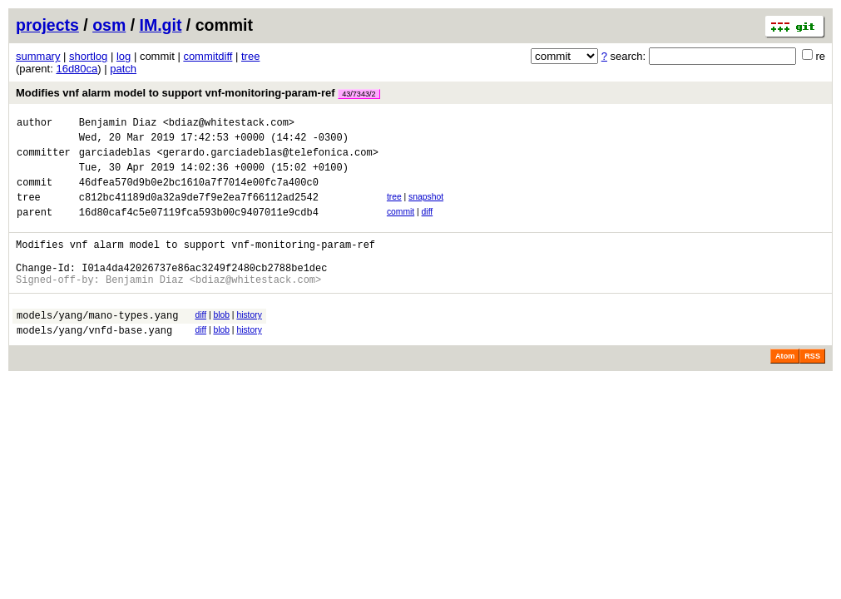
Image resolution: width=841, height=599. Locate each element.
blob (221, 342)
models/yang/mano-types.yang (97, 345)
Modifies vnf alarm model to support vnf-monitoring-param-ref (198, 93)
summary (38, 56)
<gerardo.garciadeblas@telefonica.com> (267, 159)
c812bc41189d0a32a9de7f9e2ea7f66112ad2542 (199, 212)
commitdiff (207, 56)
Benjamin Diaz (118, 124)
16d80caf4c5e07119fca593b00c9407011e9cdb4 (199, 229)
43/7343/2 (358, 94)
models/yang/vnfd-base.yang (94, 362)
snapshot (425, 209)
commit (400, 226)
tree (250, 56)
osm (109, 25)
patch (123, 68)
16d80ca (76, 68)
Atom (784, 388)
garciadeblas (115, 159)
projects (47, 25)
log (123, 56)
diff (427, 226)
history (248, 342)
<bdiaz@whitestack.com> (228, 124)
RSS (812, 388)
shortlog (88, 56)
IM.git (161, 25)
